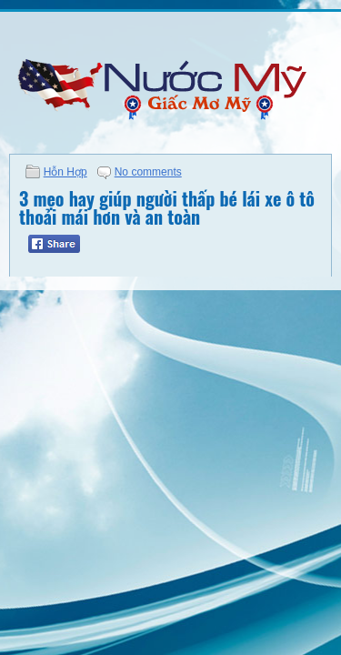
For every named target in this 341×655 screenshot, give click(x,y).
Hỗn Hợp (65, 172)
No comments (148, 172)
